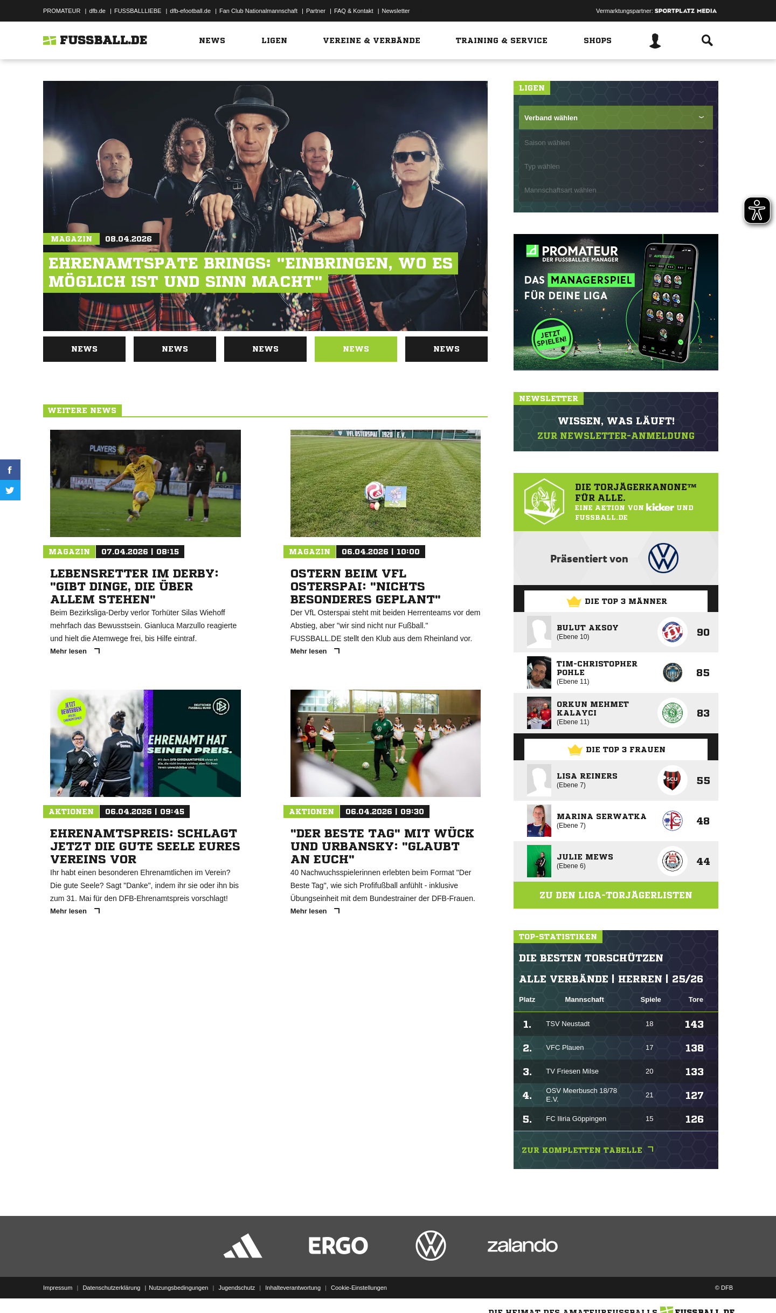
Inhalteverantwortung (293, 1287)
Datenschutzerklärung (111, 1287)
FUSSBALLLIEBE (137, 11)
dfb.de (97, 11)
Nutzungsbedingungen (178, 1287)
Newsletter (396, 11)
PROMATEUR (61, 11)
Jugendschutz (236, 1287)
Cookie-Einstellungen (359, 1287)
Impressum (57, 1287)
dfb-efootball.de (190, 11)
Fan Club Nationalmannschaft (258, 11)
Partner (315, 11)
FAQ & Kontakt (353, 11)
